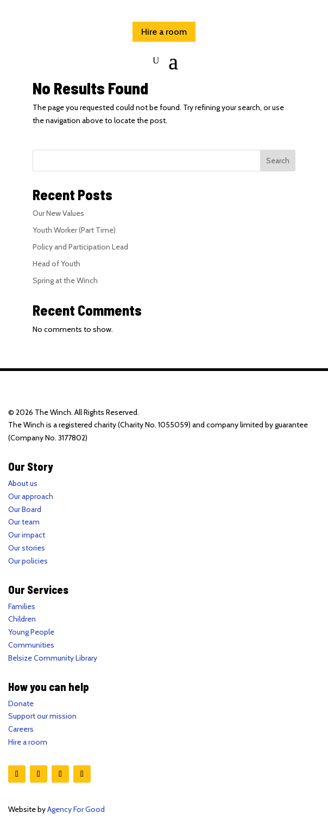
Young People (31, 632)
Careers (21, 729)
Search (277, 160)
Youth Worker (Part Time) (74, 230)
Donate (21, 703)
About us (22, 483)
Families (21, 606)
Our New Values (58, 213)
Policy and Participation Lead (80, 247)
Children (22, 619)
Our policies (28, 561)
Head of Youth (56, 263)
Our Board (24, 509)
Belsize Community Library (52, 658)
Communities (31, 645)
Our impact (26, 535)
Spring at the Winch (65, 280)
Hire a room (164, 32)
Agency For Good (76, 809)
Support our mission (42, 716)
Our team (24, 522)
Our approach (30, 496)
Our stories (26, 548)
